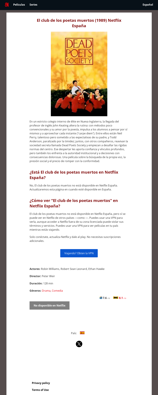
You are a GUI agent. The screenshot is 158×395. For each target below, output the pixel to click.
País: (79, 333)
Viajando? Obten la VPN (79, 253)
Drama (46, 290)
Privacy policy (41, 383)
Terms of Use (40, 390)
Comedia (57, 290)
